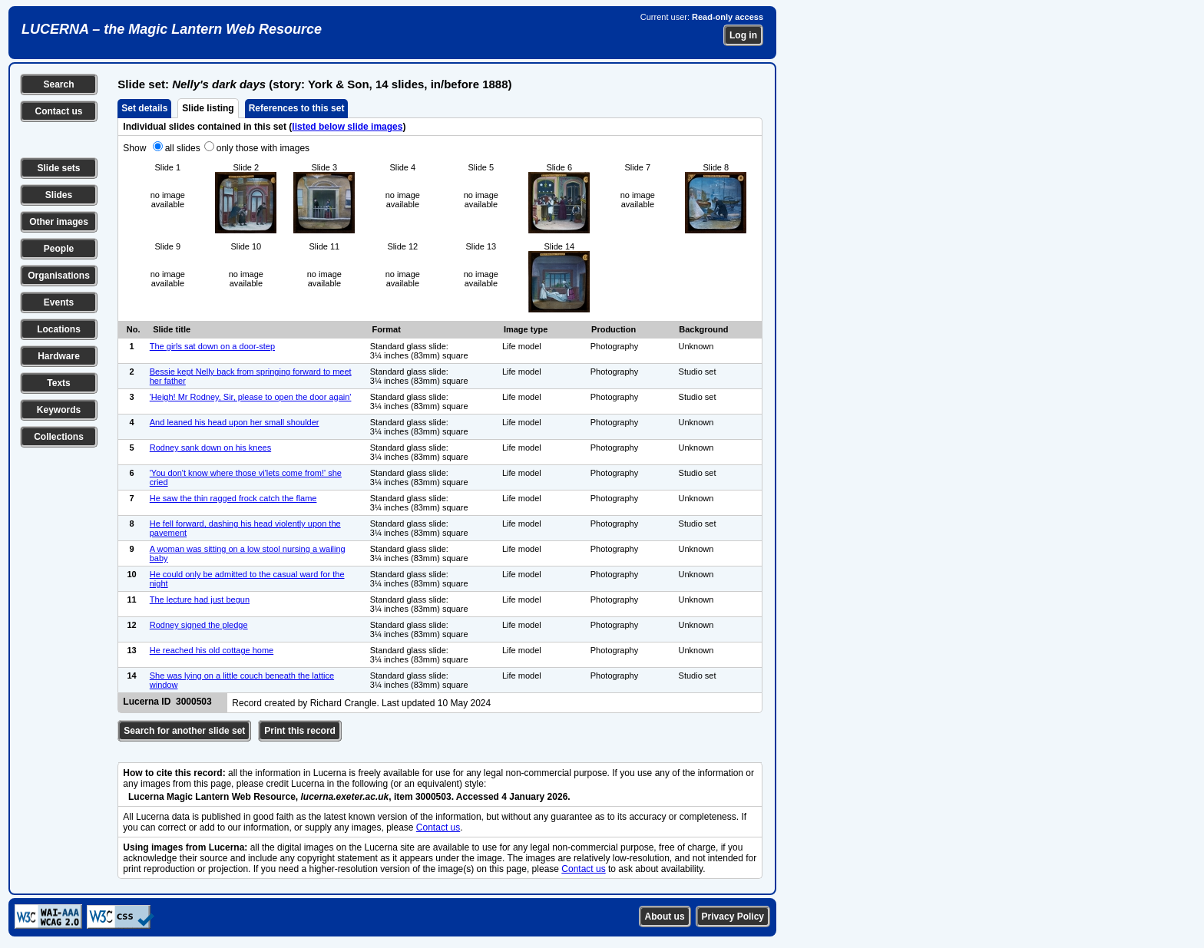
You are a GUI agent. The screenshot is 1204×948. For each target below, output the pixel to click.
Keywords (59, 410)
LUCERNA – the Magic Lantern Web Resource (172, 29)
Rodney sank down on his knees (210, 447)
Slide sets (58, 168)
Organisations (59, 275)
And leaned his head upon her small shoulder (234, 422)
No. (134, 329)
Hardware (59, 356)
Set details (144, 108)
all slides (182, 148)
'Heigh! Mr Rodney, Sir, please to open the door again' (251, 396)
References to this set (297, 108)
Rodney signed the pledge (199, 624)
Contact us (58, 111)
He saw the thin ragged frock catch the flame (233, 498)
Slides (58, 195)
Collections (59, 436)
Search (58, 84)
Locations (59, 329)
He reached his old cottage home (211, 650)
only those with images (263, 148)
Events (59, 302)
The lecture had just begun (200, 599)
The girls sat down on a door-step (212, 346)
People (59, 248)
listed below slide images (347, 126)
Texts (58, 383)
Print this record (300, 730)
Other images (58, 221)
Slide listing (207, 108)
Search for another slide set (184, 730)
